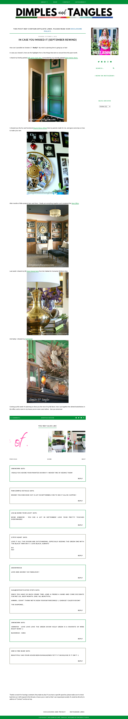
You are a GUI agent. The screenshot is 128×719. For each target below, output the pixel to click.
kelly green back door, (35, 58)
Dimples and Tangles (59, 717)
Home (49, 459)
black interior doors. (71, 58)
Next (84, 459)
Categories (80, 2)
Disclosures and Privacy (55, 712)
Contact (66, 2)
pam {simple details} (20, 491)
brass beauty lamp (33, 271)
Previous (13, 459)
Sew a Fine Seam (18, 651)
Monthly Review (47, 418)
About (43, 2)
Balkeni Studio (83, 717)
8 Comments (15, 418)
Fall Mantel (28, 339)
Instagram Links (77, 712)
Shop (55, 2)
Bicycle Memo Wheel (40, 128)
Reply (80, 478)
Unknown (15, 468)
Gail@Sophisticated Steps (23, 590)
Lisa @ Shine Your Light (21, 513)
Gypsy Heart (16, 537)
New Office (75, 203)
